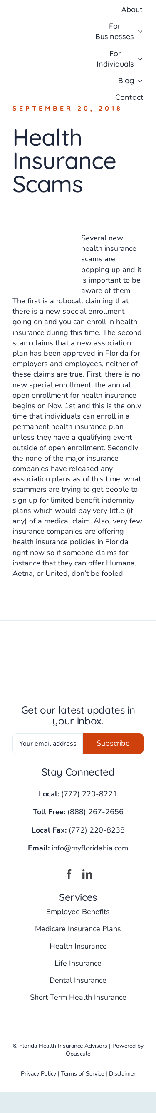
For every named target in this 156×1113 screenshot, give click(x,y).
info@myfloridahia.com (90, 848)
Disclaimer (122, 1074)
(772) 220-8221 (89, 794)
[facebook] (69, 874)
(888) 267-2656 (95, 812)
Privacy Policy (38, 1074)
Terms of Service (82, 1074)
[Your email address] (47, 743)
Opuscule (78, 1054)
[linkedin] (87, 874)
